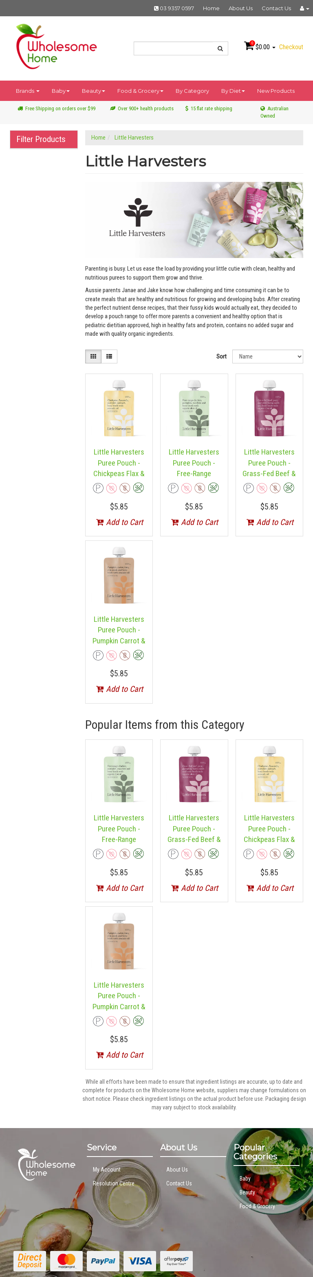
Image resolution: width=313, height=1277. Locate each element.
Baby (61, 90)
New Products (276, 90)
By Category (192, 90)
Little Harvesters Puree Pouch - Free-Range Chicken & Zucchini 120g (194, 473)
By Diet (233, 90)
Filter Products (41, 139)
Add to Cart (119, 522)
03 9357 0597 (174, 8)
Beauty (93, 90)
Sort (221, 356)
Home (211, 8)
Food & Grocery (140, 90)
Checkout (291, 47)
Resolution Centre (113, 1183)
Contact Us (276, 8)
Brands (28, 90)
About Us (241, 8)
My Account (107, 1169)
